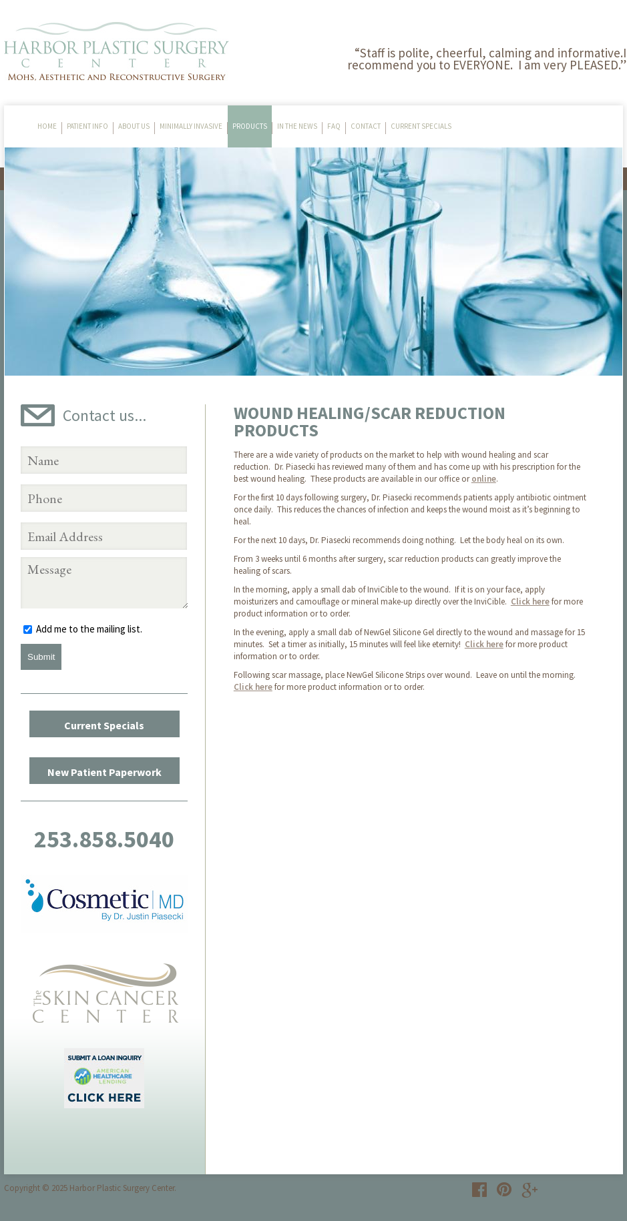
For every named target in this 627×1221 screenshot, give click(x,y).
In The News (297, 126)
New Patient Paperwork (104, 772)
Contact (366, 126)
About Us (134, 126)
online (483, 478)
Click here (530, 601)
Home (47, 126)
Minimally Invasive (191, 126)
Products (249, 126)
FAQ (334, 126)
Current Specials (421, 126)
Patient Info (87, 126)
